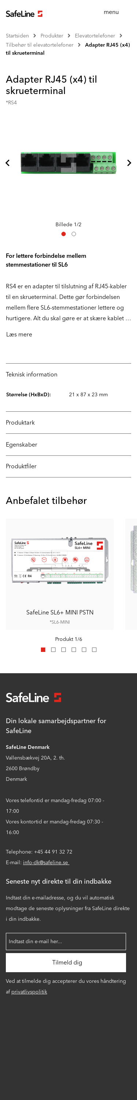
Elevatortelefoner (95, 36)
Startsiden (17, 36)
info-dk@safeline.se (46, 862)
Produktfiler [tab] (21, 466)
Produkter (52, 36)
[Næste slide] (129, 163)
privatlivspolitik (29, 992)
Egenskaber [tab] (21, 444)
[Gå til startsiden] (24, 12)
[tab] (63, 234)
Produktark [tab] (20, 422)
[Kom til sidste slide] (8, 163)
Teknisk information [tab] (31, 374)
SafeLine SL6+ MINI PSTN (60, 612)
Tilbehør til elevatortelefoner (39, 45)
